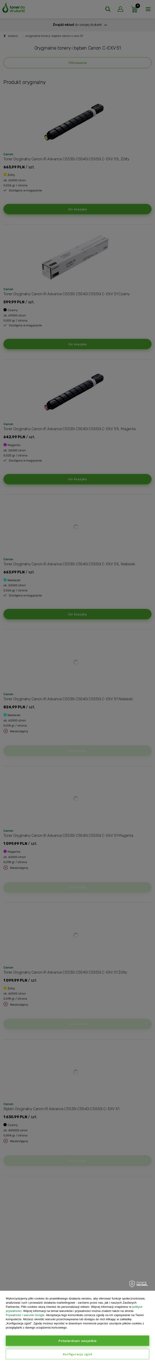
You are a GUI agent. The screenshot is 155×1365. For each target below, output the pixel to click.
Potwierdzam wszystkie (77, 1341)
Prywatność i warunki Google (25, 1315)
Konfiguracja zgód (77, 1354)
